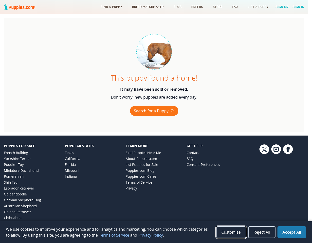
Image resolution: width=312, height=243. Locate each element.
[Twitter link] (264, 184)
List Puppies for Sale (142, 164)
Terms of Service (139, 182)
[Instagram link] (276, 184)
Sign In (298, 7)
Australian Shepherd (20, 206)
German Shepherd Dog (22, 200)
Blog (178, 6)
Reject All (262, 232)
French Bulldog (16, 152)
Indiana (71, 176)
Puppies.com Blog (140, 170)
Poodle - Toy (14, 164)
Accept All (291, 232)
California (72, 158)
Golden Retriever (17, 211)
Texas (69, 152)
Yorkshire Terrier (17, 158)
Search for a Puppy (154, 111)
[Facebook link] (288, 184)
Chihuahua (12, 217)
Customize (231, 232)
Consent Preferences (203, 164)
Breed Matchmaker (148, 6)
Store (217, 6)
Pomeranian (14, 176)
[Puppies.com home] (20, 7)
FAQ (235, 6)
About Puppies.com (141, 158)
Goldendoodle (15, 194)
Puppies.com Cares (141, 176)
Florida (70, 164)
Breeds (197, 6)
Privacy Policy (150, 235)
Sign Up (282, 7)
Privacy (131, 188)
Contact (192, 152)
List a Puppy (258, 6)
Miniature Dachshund (21, 170)
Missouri (72, 170)
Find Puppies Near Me (143, 152)
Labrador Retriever (19, 188)
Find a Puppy (111, 6)
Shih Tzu (11, 182)
